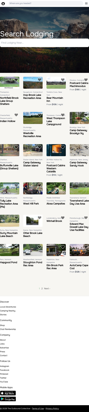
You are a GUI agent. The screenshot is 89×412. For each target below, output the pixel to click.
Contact (3, 355)
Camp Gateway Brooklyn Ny (78, 132)
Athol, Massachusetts (8, 198)
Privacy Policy (52, 408)
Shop (2, 325)
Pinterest (4, 374)
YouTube (4, 381)
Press (2, 351)
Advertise (4, 347)
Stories (3, 314)
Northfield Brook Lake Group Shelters (9, 101)
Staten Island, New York (32, 160)
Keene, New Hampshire (32, 230)
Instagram (4, 366)
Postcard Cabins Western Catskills (56, 168)
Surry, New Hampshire (9, 230)
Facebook (4, 370)
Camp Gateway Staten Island (32, 164)
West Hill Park (31, 203)
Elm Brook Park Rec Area (55, 267)
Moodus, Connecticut (78, 80)
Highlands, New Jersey (79, 160)
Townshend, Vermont (78, 198)
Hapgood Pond (8, 262)
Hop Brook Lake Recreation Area (32, 97)
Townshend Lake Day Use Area (79, 202)
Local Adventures (8, 307)
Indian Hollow (7, 121)
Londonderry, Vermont (55, 218)
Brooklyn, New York (77, 127)
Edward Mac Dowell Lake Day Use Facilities (79, 227)
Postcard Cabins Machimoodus (79, 85)
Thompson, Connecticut (56, 115)
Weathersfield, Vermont (32, 259)
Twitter (3, 378)
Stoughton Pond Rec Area (32, 264)
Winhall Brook (54, 221)
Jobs (2, 344)
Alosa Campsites (56, 203)
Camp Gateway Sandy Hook (78, 164)
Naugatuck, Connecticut (32, 92)
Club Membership (8, 329)
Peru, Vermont (5, 259)
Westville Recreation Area (32, 135)
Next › (47, 288)
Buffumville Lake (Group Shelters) (9, 167)
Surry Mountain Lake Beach (9, 235)
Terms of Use (38, 408)
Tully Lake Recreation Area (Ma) (9, 203)
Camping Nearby (7, 310)
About (3, 340)
